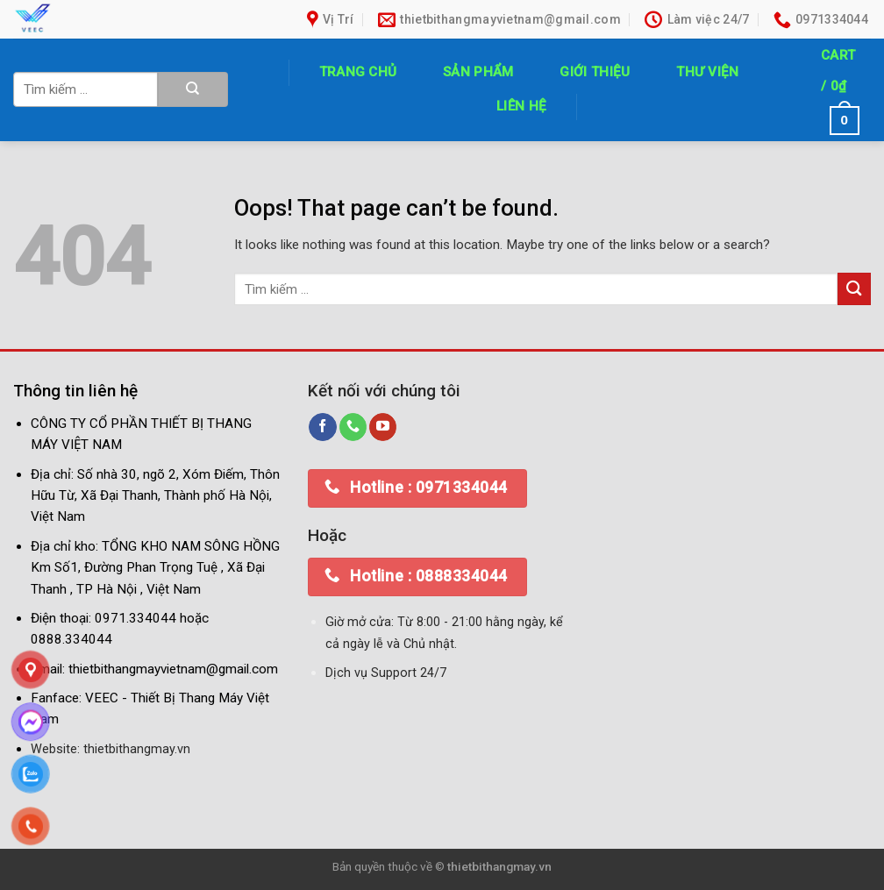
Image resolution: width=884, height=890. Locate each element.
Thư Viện (707, 72)
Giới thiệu (595, 72)
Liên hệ (521, 106)
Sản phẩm (478, 72)
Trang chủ (358, 72)
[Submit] (193, 89)
